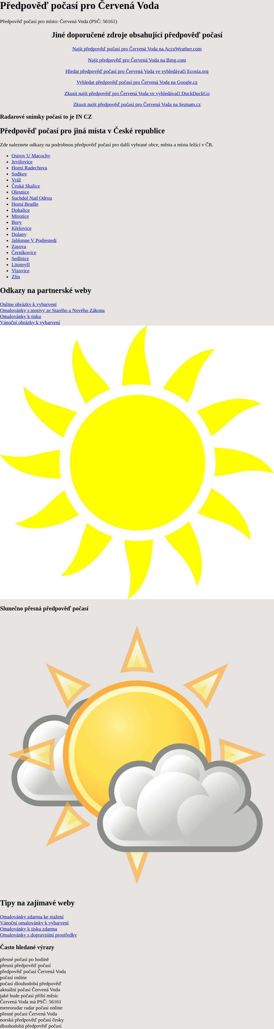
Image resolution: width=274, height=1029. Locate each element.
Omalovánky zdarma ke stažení (32, 917)
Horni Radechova (29, 168)
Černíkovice (24, 252)
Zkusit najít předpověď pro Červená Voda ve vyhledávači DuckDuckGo (137, 93)
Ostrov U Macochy (31, 155)
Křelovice (21, 228)
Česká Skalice (26, 186)
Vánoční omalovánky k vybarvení (34, 923)
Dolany (19, 234)
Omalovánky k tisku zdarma (28, 929)
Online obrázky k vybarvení (28, 304)
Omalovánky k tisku (20, 316)
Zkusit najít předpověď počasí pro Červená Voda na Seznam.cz (137, 104)
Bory (17, 222)
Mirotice (20, 216)
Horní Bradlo (25, 204)
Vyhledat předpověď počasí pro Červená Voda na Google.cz (137, 82)
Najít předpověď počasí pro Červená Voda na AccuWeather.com (137, 49)
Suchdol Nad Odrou (32, 198)
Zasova (19, 246)
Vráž (16, 180)
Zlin (16, 276)
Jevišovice (22, 161)
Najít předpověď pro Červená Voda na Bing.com (137, 60)
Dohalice (21, 210)
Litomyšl (21, 264)
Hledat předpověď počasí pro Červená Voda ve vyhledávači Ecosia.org (137, 71)
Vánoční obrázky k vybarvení (30, 322)
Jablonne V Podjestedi (34, 240)
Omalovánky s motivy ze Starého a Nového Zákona (52, 310)
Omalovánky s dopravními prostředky (38, 935)
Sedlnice (20, 258)
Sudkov (19, 174)
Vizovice (20, 270)
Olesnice (20, 192)
